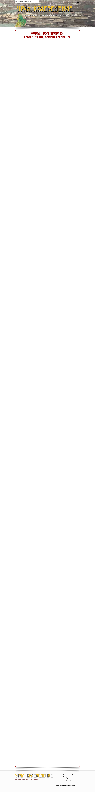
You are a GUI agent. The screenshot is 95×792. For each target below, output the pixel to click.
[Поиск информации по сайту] (27, 1)
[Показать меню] (78, 2)
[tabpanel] (67, 779)
